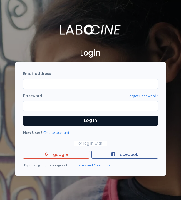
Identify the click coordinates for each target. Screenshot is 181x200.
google (56, 154)
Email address (37, 73)
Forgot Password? (143, 95)
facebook (124, 154)
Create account (56, 132)
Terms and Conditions (93, 165)
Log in (90, 120)
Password (32, 96)
